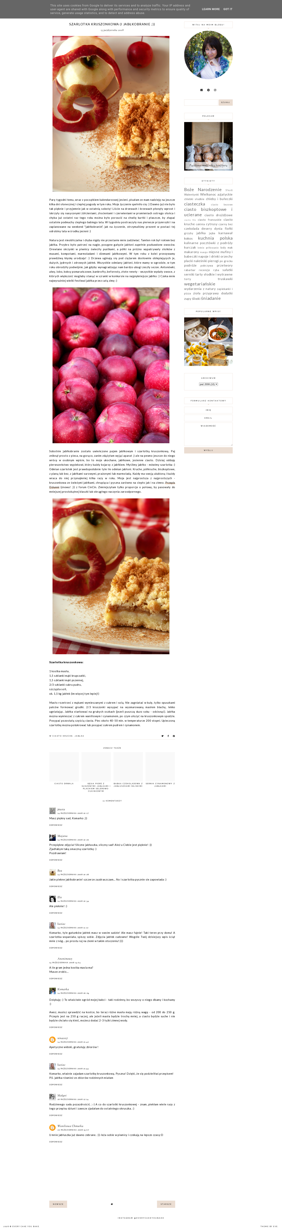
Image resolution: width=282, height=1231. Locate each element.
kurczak (190, 247)
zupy (187, 299)
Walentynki (191, 194)
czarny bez (226, 224)
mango (204, 252)
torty (187, 279)
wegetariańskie (199, 283)
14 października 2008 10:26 (73, 874)
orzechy (226, 256)
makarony (191, 252)
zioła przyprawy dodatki (213, 293)
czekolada (191, 228)
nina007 (63, 1038)
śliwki (196, 299)
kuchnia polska (215, 237)
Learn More (211, 9)
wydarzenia (193, 289)
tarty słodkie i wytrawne (214, 274)
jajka (212, 233)
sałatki (227, 270)
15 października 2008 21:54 (73, 1069)
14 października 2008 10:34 (73, 901)
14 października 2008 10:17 (73, 813)
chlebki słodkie (194, 199)
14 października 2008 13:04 (65, 963)
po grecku (226, 261)
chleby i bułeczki (219, 199)
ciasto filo (190, 220)
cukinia (200, 224)
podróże (190, 265)
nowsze (58, 1204)
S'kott (229, 190)
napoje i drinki (209, 256)
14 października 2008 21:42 (73, 1042)
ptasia (61, 810)
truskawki (225, 279)
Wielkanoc (208, 194)
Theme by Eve (269, 1226)
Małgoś (62, 1096)
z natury (209, 289)
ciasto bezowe (222, 204)
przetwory (225, 265)
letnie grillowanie (208, 247)
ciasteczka (194, 203)
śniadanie (211, 298)
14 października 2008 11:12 (73, 928)
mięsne (214, 252)
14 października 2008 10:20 (73, 840)
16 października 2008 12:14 (73, 1099)
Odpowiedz (56, 825)
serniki (189, 274)
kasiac (61, 924)
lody (223, 247)
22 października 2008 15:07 (73, 1130)
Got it (227, 9)
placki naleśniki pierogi (201, 261)
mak (230, 247)
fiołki (229, 228)
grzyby (188, 233)
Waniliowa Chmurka (70, 1126)
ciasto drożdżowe (218, 215)
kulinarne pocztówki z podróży (208, 243)
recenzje (204, 270)
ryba (216, 270)
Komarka (63, 989)
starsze (166, 1204)
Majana (63, 836)
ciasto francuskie (210, 219)
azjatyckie (225, 194)
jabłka (79, 736)
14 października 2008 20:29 (73, 993)
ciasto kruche (63, 736)
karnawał (226, 233)
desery (206, 228)
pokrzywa (207, 265)
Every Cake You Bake (25, 1226)
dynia (218, 228)
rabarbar (190, 270)
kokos (188, 238)
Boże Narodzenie (203, 189)
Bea (60, 871)
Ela (60, 897)
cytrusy (211, 224)
